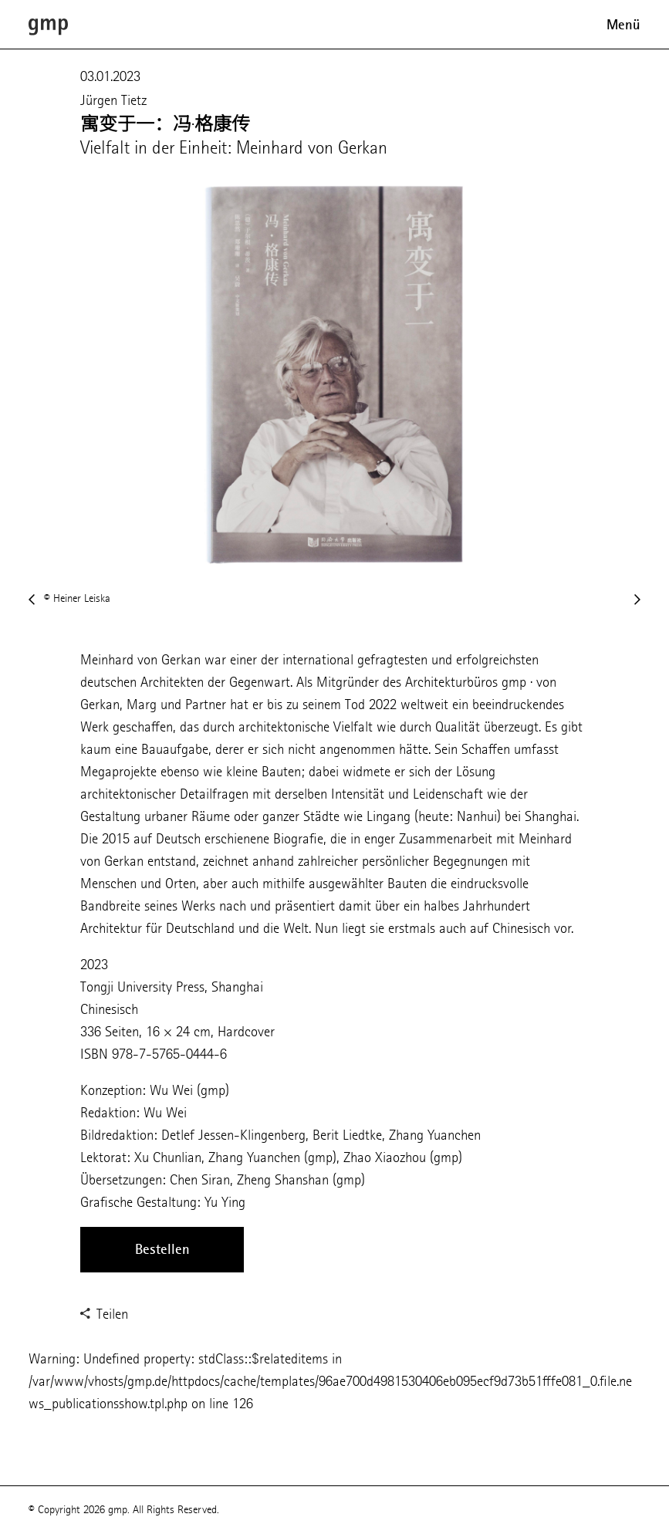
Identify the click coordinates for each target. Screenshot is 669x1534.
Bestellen (162, 1249)
